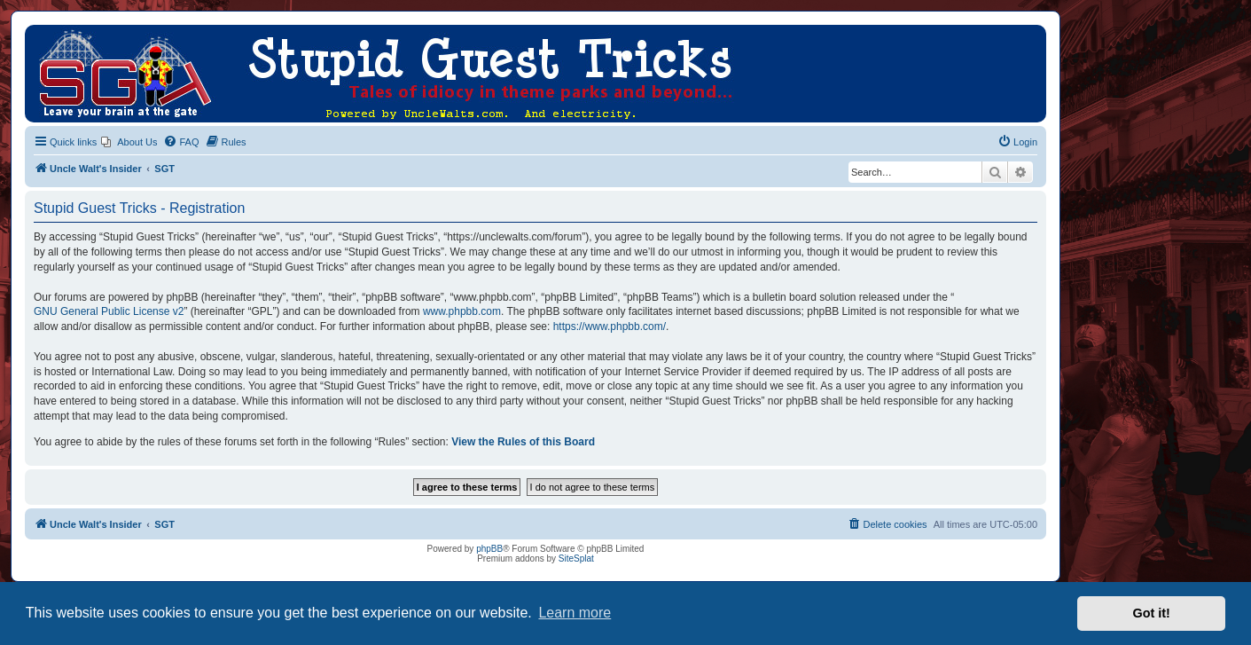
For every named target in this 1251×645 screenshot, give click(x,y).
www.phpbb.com (462, 311)
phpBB (489, 549)
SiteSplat (576, 558)
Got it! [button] (1151, 613)
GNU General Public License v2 (109, 311)
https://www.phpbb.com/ (609, 326)
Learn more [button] (574, 612)
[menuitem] (129, 142)
